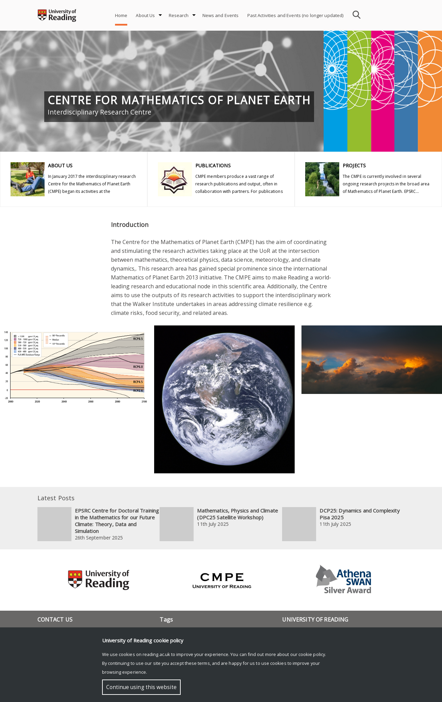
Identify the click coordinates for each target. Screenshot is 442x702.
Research (179, 15)
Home (121, 15)
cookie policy (311, 654)
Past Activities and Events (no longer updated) (295, 15)
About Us (145, 15)
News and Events (220, 15)
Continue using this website (141, 687)
